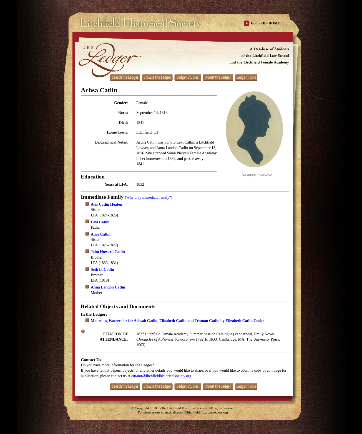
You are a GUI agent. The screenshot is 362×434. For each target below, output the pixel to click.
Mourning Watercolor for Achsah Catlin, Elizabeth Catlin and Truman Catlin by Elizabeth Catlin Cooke (177, 321)
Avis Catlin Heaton (106, 204)
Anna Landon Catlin (108, 287)
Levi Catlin (100, 222)
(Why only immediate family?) (148, 197)
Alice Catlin (100, 234)
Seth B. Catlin (102, 269)
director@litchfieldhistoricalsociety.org (200, 412)
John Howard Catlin (108, 252)
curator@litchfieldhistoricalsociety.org (161, 376)
